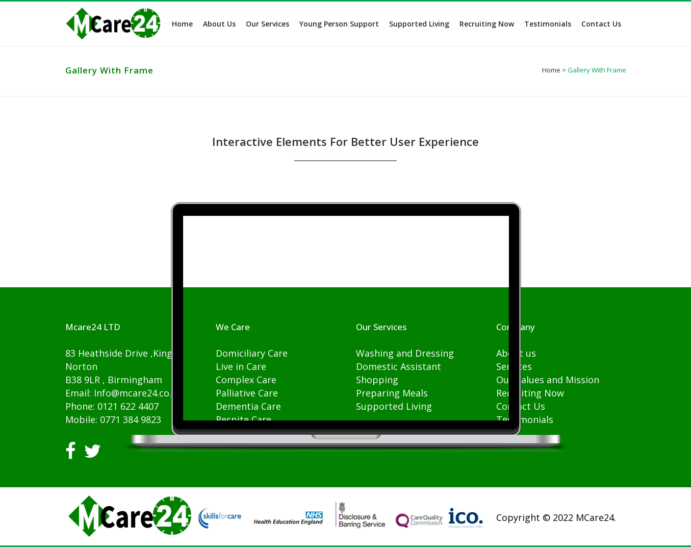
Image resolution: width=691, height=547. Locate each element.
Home (551, 69)
